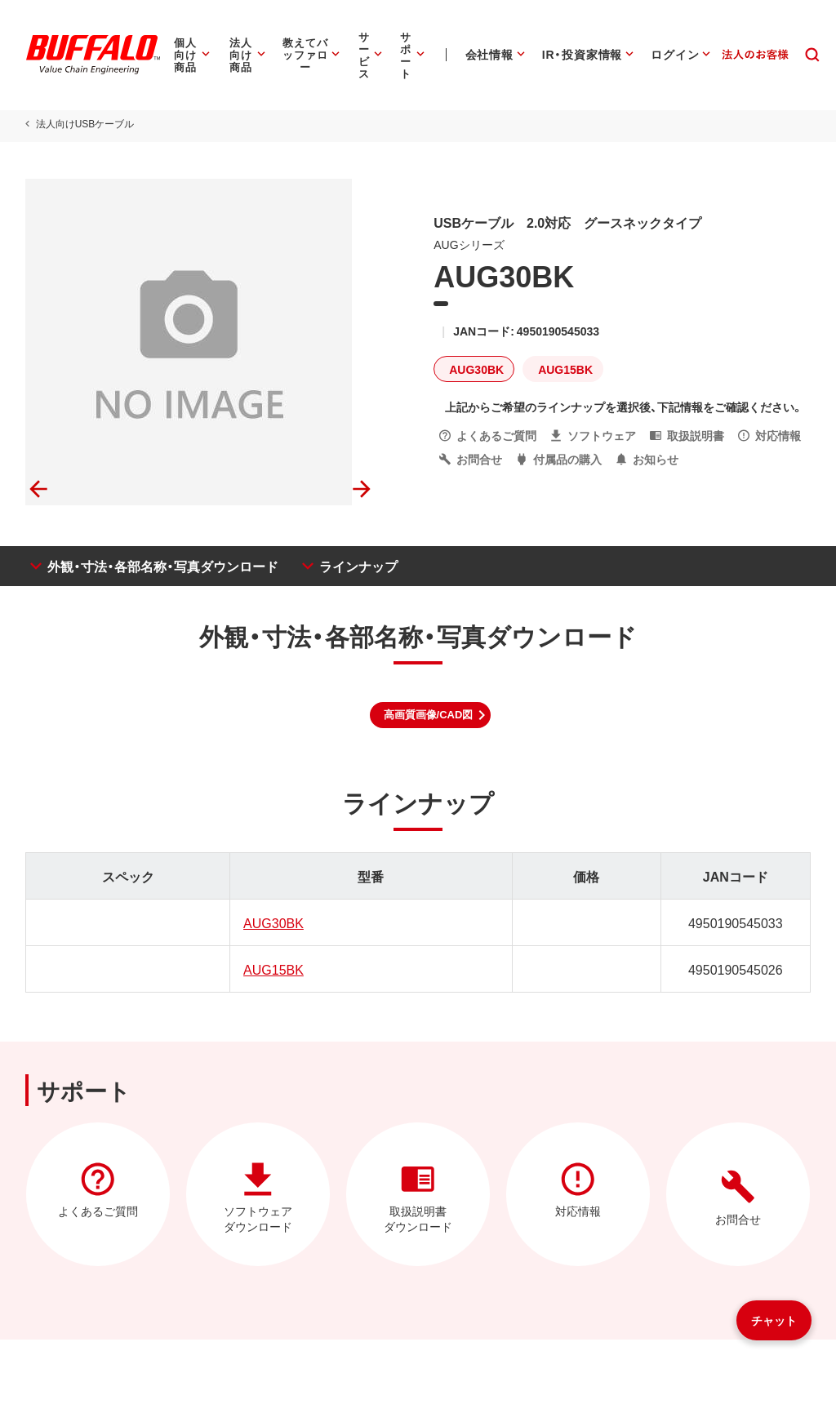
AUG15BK (272, 969)
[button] (430, 715)
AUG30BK (272, 922)
